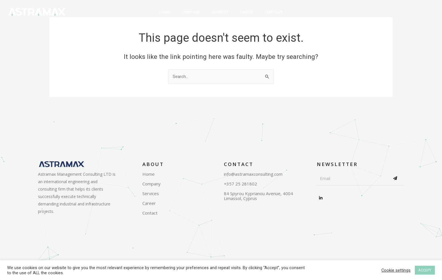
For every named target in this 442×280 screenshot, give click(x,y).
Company (191, 12)
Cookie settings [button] (396, 270)
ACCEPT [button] (424, 270)
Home (164, 12)
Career (246, 12)
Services (220, 12)
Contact (274, 12)
